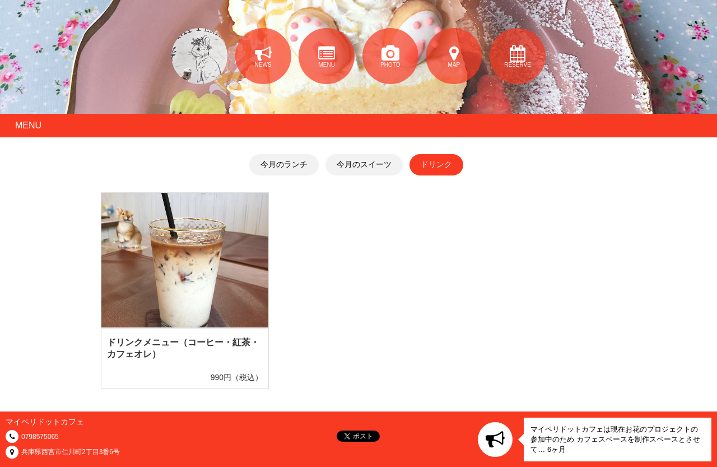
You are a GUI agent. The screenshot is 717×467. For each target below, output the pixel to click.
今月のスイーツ (364, 164)
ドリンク (436, 164)
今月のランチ (284, 164)
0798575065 (40, 437)
